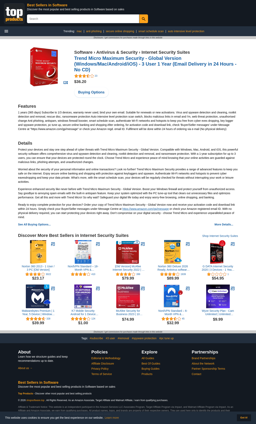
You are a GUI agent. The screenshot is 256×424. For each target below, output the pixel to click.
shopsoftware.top (35, 400)
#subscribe (96, 338)
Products (146, 374)
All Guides (147, 358)
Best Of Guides (150, 363)
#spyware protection (144, 338)
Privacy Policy (100, 368)
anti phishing (94, 31)
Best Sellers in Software (47, 5)
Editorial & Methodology (106, 358)
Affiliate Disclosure (102, 363)
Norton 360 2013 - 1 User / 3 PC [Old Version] (38, 268)
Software (83, 52)
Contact (196, 374)
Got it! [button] (244, 417)
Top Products (26, 393)
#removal (123, 338)
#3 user (110, 338)
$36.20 (80, 81)
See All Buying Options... (34, 224)
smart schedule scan (151, 31)
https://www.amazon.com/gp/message (145, 208)
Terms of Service (101, 374)
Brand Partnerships (203, 358)
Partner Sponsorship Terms (208, 368)
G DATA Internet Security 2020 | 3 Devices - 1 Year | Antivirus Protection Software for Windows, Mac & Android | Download (218, 268)
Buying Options (91, 92)
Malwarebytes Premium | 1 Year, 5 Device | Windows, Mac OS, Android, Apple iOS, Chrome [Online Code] (38, 312)
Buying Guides (150, 368)
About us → (25, 368)
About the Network (203, 363)
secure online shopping (120, 31)
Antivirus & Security (117, 52)
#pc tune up (166, 338)
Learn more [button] (112, 417)
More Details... (224, 224)
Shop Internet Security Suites (220, 235)
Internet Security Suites (165, 52)
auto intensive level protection (186, 31)
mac (79, 31)
